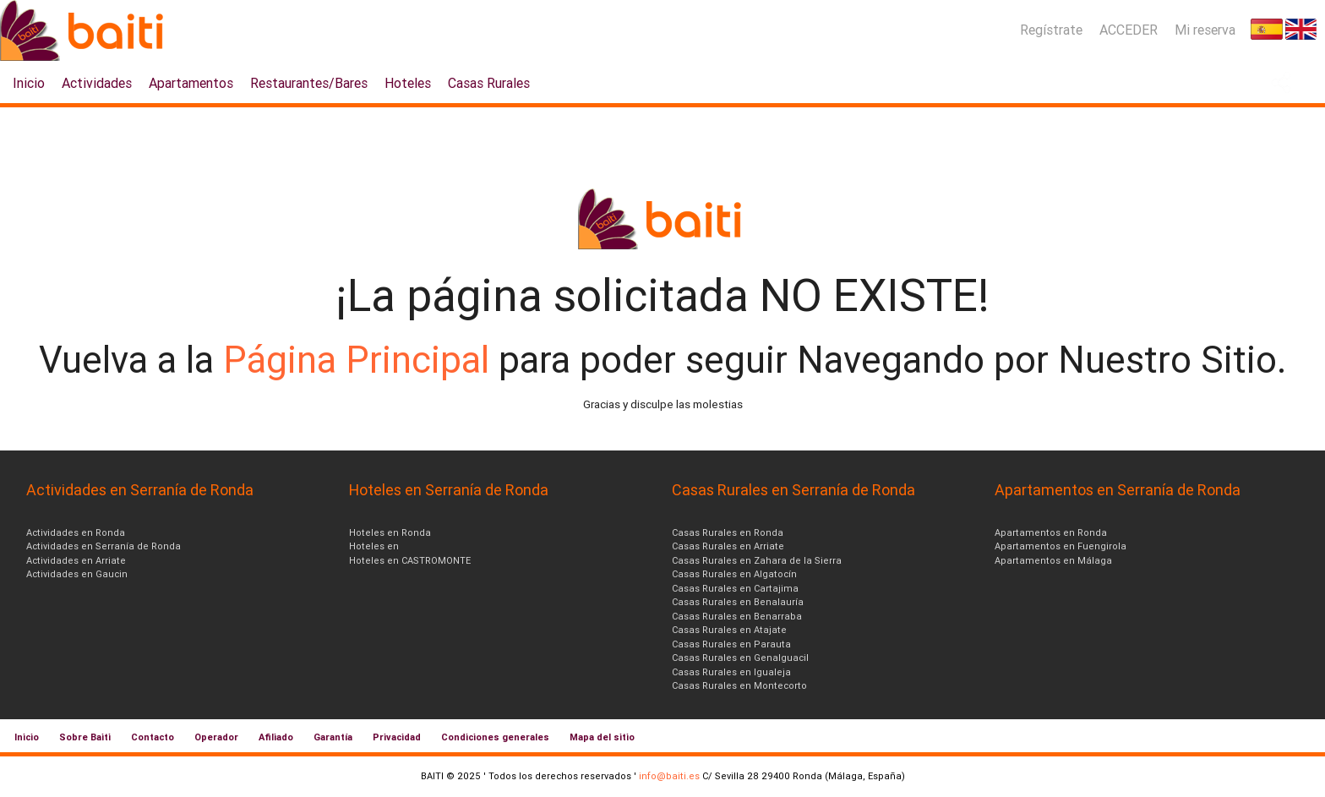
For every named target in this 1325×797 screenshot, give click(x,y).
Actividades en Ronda (75, 532)
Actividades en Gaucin (77, 574)
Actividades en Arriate (76, 560)
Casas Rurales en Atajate (729, 630)
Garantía (333, 737)
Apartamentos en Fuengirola (1060, 546)
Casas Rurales (489, 82)
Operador (216, 737)
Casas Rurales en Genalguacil (740, 657)
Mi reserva (1205, 29)
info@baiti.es (669, 776)
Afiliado (276, 737)
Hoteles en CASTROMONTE (410, 560)
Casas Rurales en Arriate (728, 546)
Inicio (29, 82)
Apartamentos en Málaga (1053, 560)
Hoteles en (374, 546)
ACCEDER (1128, 29)
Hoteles (407, 82)
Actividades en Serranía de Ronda (103, 546)
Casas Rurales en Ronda (727, 532)
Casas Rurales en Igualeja (731, 672)
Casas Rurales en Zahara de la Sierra (757, 560)
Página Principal (361, 359)
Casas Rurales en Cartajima (735, 588)
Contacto (152, 737)
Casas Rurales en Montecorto (739, 685)
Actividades (97, 82)
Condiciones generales (495, 737)
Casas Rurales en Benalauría (738, 602)
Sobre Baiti (85, 737)
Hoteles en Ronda (390, 532)
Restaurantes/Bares (309, 82)
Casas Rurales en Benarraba (737, 616)
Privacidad (397, 737)
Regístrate (1051, 29)
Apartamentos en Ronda (1051, 532)
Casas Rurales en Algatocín (734, 574)
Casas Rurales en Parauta (731, 644)
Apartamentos (191, 82)
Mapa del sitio (602, 737)
